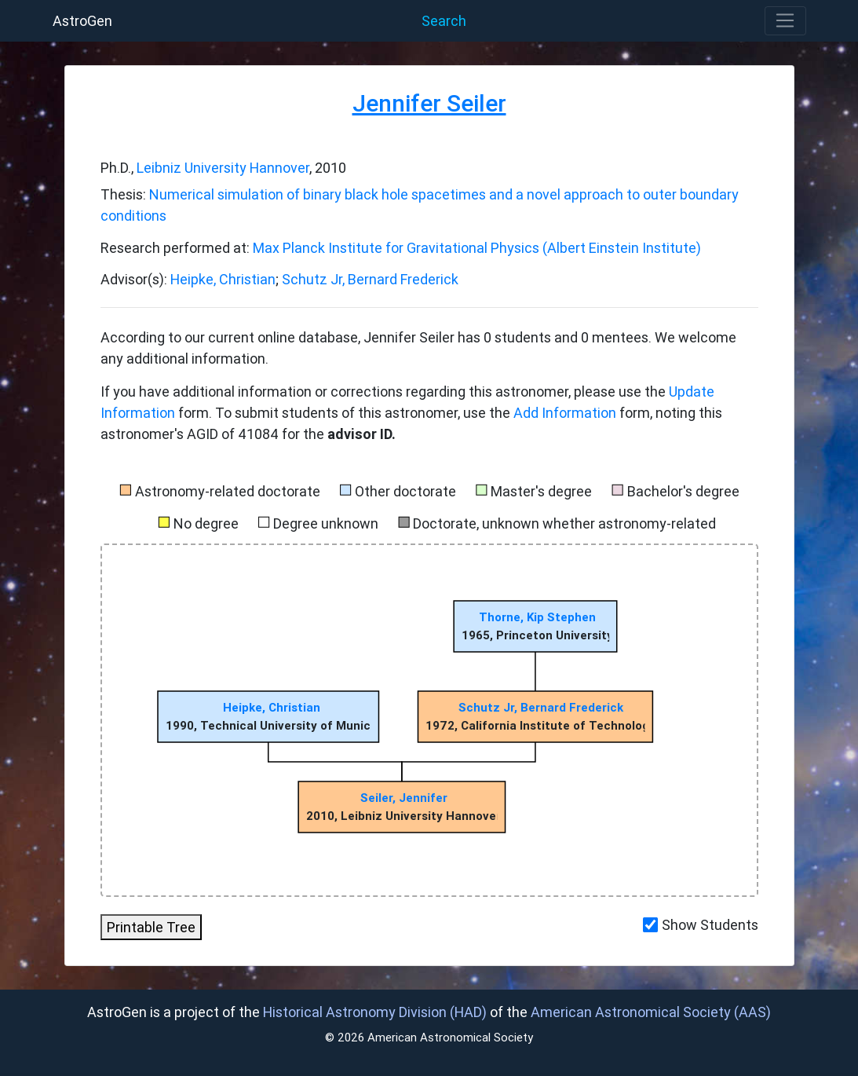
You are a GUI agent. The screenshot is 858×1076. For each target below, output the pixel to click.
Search (444, 21)
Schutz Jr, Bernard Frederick (370, 279)
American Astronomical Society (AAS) (651, 1012)
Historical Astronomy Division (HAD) (375, 1012)
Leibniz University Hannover (223, 168)
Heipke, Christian (223, 279)
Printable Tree (151, 927)
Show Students (710, 925)
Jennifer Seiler (429, 103)
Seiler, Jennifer (403, 797)
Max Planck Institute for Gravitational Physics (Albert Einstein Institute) (477, 248)
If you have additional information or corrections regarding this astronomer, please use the (384, 391)
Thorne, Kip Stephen (537, 616)
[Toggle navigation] (785, 21)
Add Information (564, 413)
